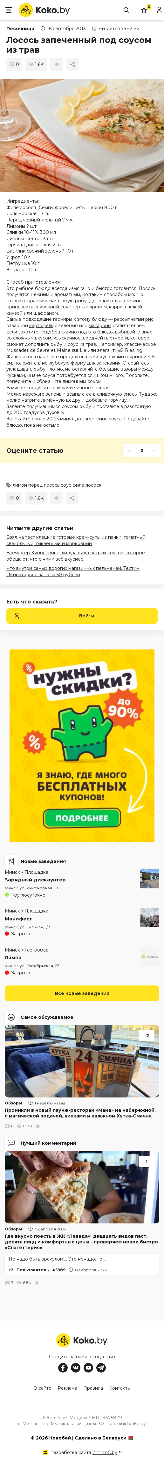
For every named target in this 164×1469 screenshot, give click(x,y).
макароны (100, 325)
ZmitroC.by (104, 1453)
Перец (14, 220)
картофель (41, 325)
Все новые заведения (82, 993)
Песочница (20, 28)
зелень (53, 394)
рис (149, 319)
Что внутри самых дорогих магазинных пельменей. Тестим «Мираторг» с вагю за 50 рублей (73, 571)
